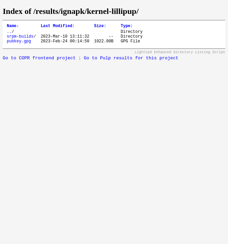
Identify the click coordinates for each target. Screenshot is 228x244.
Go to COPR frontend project (39, 62)
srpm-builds (20, 39)
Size (100, 26)
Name (13, 26)
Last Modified (58, 26)
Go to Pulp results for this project (131, 62)
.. (9, 33)
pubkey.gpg (19, 45)
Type (127, 26)
